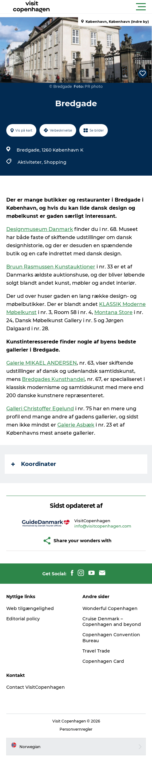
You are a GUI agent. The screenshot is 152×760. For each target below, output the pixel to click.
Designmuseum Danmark (39, 229)
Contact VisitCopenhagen (35, 687)
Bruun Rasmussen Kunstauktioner (50, 267)
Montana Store (113, 312)
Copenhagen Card (103, 661)
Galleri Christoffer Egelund (40, 409)
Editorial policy (23, 619)
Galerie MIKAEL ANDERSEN (41, 363)
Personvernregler (76, 729)
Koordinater (33, 464)
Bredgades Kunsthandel (53, 379)
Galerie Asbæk (75, 425)
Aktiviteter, (31, 162)
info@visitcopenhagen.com (102, 525)
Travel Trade (96, 651)
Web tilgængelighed (30, 608)
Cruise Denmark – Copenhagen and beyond (111, 621)
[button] (104, 7)
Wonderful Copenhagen (110, 608)
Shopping (55, 162)
